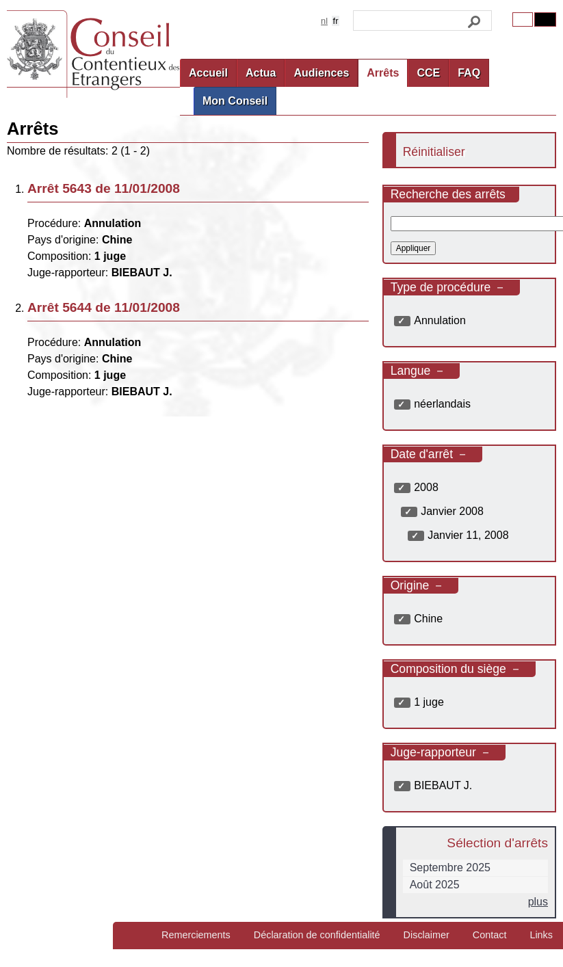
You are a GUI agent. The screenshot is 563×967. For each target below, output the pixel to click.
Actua (261, 73)
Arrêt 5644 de (103, 307)
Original (522, 19)
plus (538, 902)
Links (541, 934)
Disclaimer (426, 934)
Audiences (321, 73)
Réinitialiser (434, 152)
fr (336, 21)
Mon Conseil (234, 101)
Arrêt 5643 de (103, 188)
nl (324, 21)
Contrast (545, 19)
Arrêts (383, 73)
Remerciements (196, 934)
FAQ (469, 73)
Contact (490, 934)
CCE (428, 73)
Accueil (208, 73)
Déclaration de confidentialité (317, 934)
